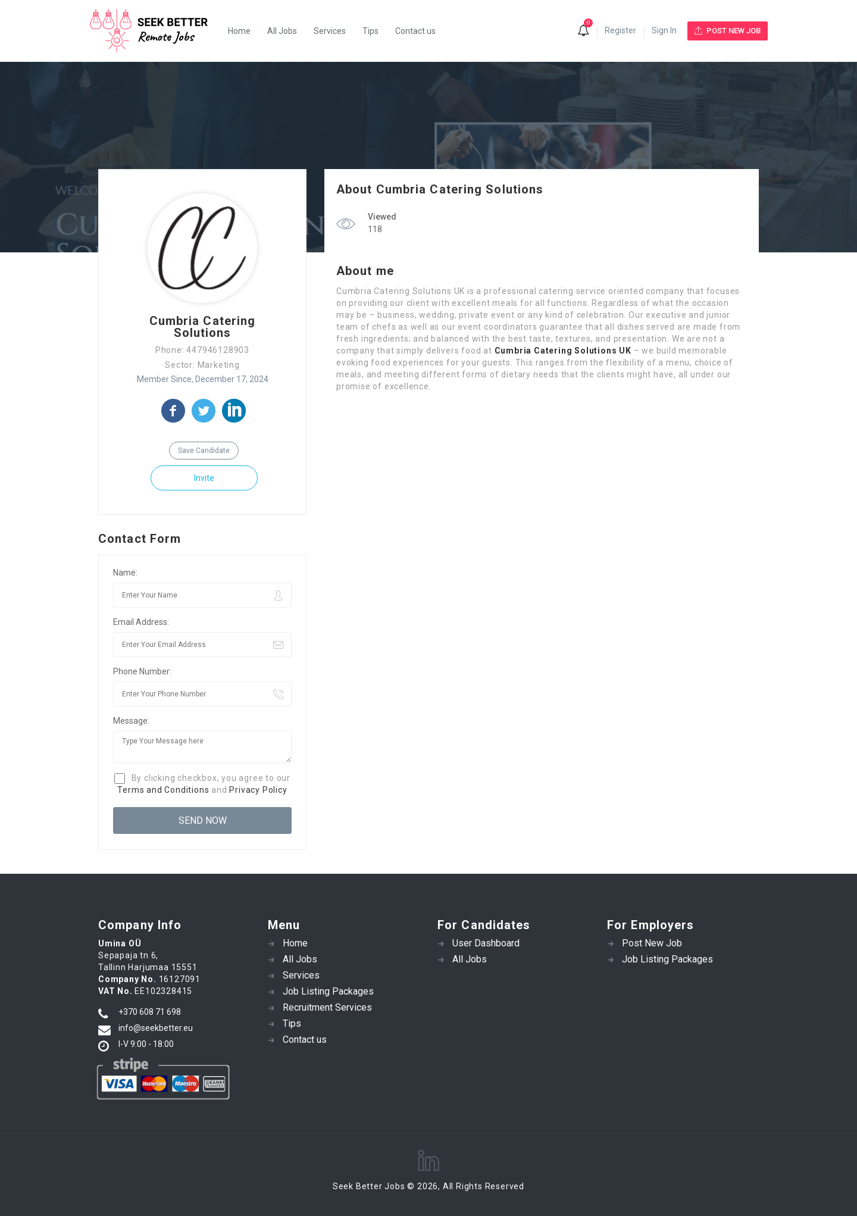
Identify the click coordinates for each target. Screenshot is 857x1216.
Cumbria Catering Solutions (202, 327)
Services (330, 31)
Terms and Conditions (163, 790)
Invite (204, 478)
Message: (131, 721)
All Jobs (282, 31)
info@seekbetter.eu (155, 1028)
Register (620, 30)
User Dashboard (486, 943)
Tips (370, 31)
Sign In (664, 30)
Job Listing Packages (328, 991)
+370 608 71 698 (149, 1012)
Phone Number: (142, 671)
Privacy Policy (258, 790)
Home (239, 31)
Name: (125, 572)
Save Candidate (204, 450)
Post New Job (652, 943)
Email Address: (141, 622)
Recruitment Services (327, 1007)
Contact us (415, 31)
